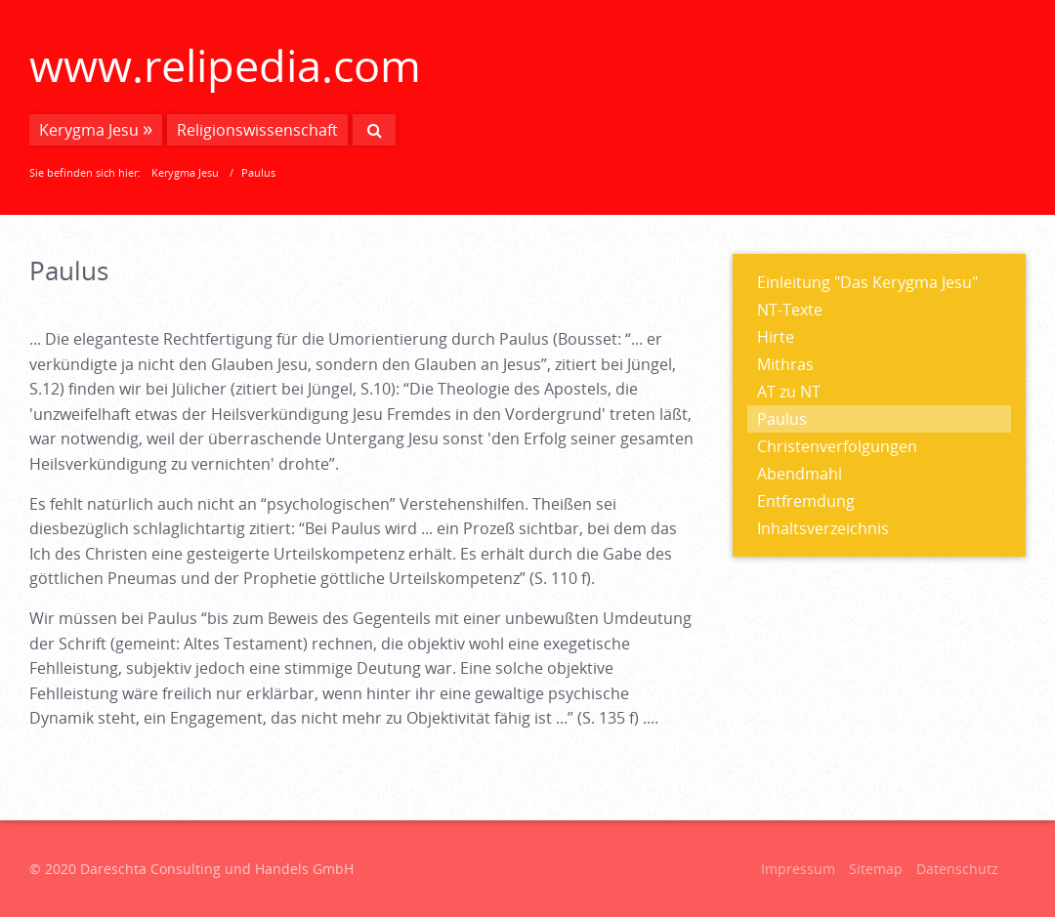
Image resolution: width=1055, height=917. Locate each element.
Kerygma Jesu (89, 130)
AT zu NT (789, 391)
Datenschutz (957, 868)
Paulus (782, 419)
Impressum (798, 868)
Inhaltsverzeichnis (823, 528)
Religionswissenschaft (257, 130)
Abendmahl (799, 473)
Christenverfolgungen (837, 446)
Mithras (785, 364)
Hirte (775, 337)
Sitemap (876, 868)
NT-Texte (790, 309)
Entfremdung (806, 501)
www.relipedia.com (225, 65)
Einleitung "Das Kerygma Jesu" (867, 282)
